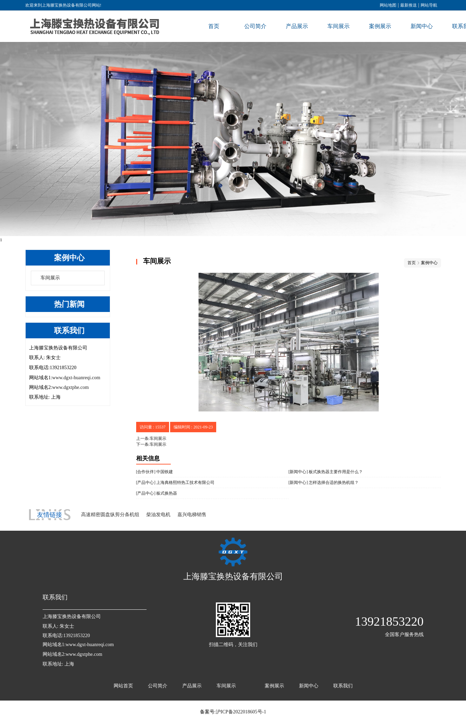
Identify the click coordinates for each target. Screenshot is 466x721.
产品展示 (297, 26)
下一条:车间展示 (151, 444)
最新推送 (408, 5)
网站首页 (123, 685)
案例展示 (380, 26)
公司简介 (255, 26)
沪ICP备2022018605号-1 (241, 711)
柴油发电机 (158, 514)
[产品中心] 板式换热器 (156, 493)
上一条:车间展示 (151, 438)
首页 (213, 26)
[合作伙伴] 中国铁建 (154, 471)
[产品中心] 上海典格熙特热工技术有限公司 (175, 482)
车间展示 (338, 26)
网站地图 (388, 5)
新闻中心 (422, 26)
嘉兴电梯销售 (191, 514)
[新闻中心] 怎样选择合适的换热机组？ (324, 482)
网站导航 (429, 5)
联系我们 (343, 685)
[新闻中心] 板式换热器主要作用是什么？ (326, 471)
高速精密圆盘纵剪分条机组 (110, 514)
